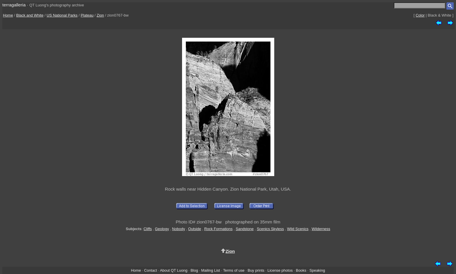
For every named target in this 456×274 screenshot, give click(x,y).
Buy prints (256, 270)
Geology (162, 229)
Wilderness (321, 229)
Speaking (317, 270)
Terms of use (234, 270)
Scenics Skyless (270, 229)
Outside (194, 229)
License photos (280, 270)
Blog (194, 270)
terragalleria (14, 4)
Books (301, 270)
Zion (100, 15)
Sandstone (245, 229)
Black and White (30, 15)
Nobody (178, 229)
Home (8, 15)
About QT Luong (173, 270)
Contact (150, 270)
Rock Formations (218, 229)
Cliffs (148, 229)
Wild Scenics (298, 229)
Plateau (87, 15)
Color (420, 15)
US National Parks (62, 15)
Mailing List (210, 270)
